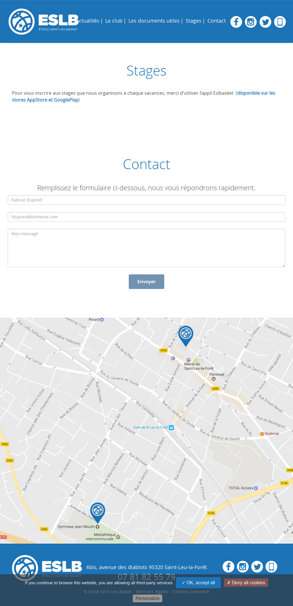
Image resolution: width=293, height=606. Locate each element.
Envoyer (146, 281)
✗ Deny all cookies (246, 582)
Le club (113, 20)
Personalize (148, 598)
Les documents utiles (154, 20)
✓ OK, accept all (198, 582)
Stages (193, 20)
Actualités (87, 20)
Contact (216, 20)
